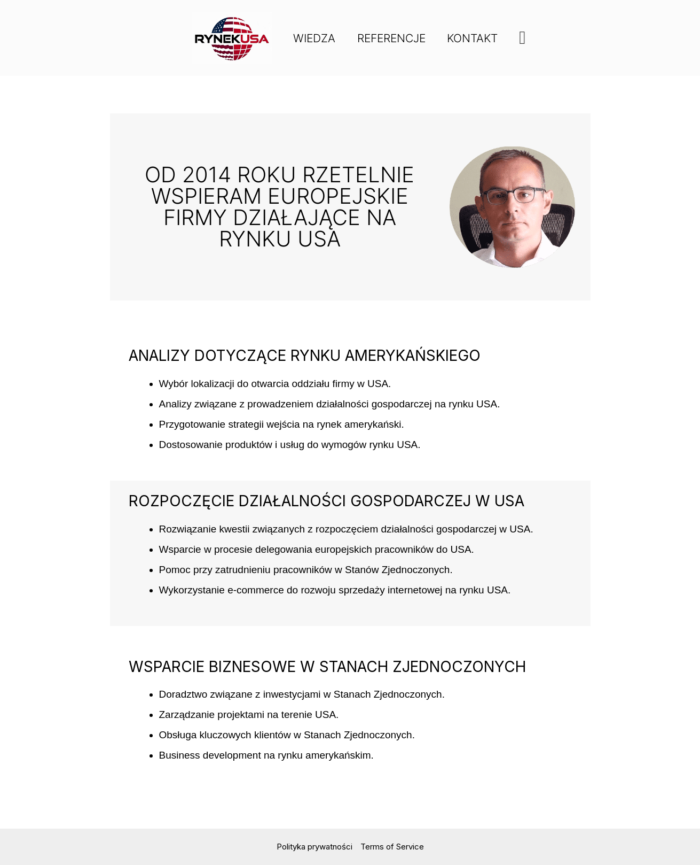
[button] (524, 38)
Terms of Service (392, 846)
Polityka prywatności (314, 846)
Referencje (391, 38)
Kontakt (473, 38)
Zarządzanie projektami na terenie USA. (249, 714)
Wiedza (314, 38)
